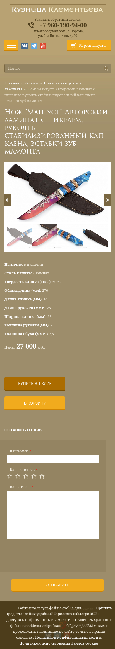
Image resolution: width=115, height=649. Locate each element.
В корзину (35, 403)
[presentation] (49, 554)
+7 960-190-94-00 (63, 25)
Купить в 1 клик (34, 383)
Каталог (31, 83)
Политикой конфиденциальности (66, 637)
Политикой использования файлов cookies (59, 643)
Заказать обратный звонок (57, 20)
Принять (104, 608)
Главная (11, 83)
